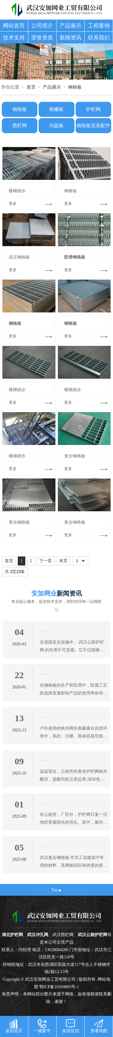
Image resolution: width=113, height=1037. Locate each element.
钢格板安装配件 (93, 125)
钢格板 (75, 86)
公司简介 (42, 26)
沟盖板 (56, 125)
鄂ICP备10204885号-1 (59, 986)
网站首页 (14, 26)
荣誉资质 (42, 38)
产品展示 (70, 26)
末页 (63, 561)
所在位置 (10, 86)
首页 (31, 86)
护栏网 (93, 109)
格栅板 (56, 109)
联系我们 (99, 38)
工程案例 (99, 26)
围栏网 (19, 125)
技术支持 (14, 38)
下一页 (45, 561)
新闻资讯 (70, 38)
